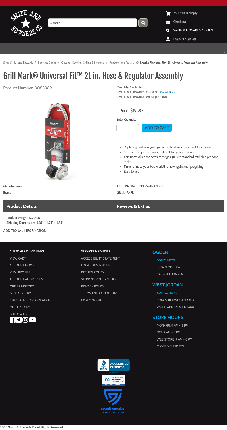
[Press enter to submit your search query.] (143, 22)
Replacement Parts (120, 62)
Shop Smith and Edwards (18, 62)
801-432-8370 (167, 293)
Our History (20, 307)
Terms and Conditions (99, 293)
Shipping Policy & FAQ (98, 279)
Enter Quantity (126, 119)
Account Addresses (26, 279)
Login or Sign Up (184, 39)
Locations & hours (96, 265)
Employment (91, 300)
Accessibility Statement (100, 258)
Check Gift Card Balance (30, 300)
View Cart (18, 258)
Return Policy (92, 272)
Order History (22, 286)
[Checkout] (176, 22)
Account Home (22, 265)
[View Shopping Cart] (182, 13)
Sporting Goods (47, 62)
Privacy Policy (92, 286)
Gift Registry (20, 293)
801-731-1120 (166, 260)
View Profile (20, 272)
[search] (93, 22)
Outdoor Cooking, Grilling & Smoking (82, 62)
